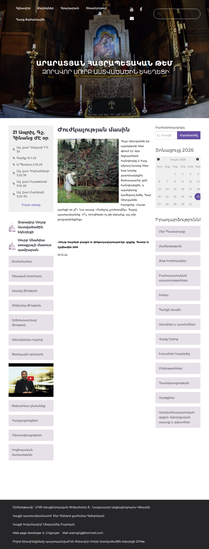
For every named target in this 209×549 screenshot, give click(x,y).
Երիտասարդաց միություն (24, 322)
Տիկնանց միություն (26, 305)
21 (167, 196)
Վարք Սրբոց (168, 339)
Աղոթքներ (167, 398)
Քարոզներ (45, 8)
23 (182, 196)
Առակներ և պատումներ (177, 324)
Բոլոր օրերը (31, 205)
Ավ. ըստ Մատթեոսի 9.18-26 (30, 184)
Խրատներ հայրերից (174, 354)
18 (198, 189)
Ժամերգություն (170, 246)
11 (198, 181)
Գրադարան (70, 8)
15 (174, 189)
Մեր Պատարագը (172, 231)
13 (159, 189)
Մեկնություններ (170, 368)
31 (190, 204)
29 (174, 204)
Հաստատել (189, 135)
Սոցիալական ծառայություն (22, 452)
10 (190, 181)
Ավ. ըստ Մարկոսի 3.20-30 (28, 194)
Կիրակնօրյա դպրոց (27, 339)
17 (190, 189)
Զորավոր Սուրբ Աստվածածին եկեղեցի (27, 227)
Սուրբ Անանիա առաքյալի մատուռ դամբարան (30, 245)
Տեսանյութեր (96, 8)
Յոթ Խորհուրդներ (172, 261)
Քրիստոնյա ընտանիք (28, 406)
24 (190, 196)
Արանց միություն (24, 291)
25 (198, 196)
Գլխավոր (23, 8)
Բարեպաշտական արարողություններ (173, 278)
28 (167, 204)
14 (167, 189)
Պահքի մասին (170, 310)
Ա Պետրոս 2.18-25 (27, 164)
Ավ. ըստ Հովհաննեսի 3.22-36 (31, 173)
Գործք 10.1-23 (24, 158)
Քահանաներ (22, 261)
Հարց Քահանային (30, 19)
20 (159, 196)
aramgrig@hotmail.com (86, 533)
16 (182, 189)
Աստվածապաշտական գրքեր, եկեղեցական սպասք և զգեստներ (177, 417)
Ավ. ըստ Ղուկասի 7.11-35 (31, 149)
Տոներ (163, 295)
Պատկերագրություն (174, 383)
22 (174, 196)
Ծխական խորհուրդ (27, 276)
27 (159, 204)
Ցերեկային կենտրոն (27, 354)
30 (182, 204)
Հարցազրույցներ (25, 420)
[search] (173, 13)
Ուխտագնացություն (27, 435)
